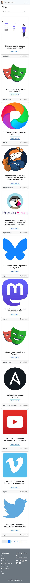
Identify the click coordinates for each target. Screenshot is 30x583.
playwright (7, 99)
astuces (6, 56)
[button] (22, 541)
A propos (3, 558)
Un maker (5, 566)
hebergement (8, 187)
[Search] (12, 11)
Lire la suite (15, 52)
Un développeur (7, 563)
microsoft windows (10, 405)
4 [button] (17, 542)
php (5, 142)
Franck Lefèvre (8, 2)
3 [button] (14, 542)
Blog (2, 574)
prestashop (7, 233)
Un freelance (6, 568)
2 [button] (11, 542)
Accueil (3, 556)
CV (2, 571)
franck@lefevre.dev (21, 558)
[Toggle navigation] (27, 2)
